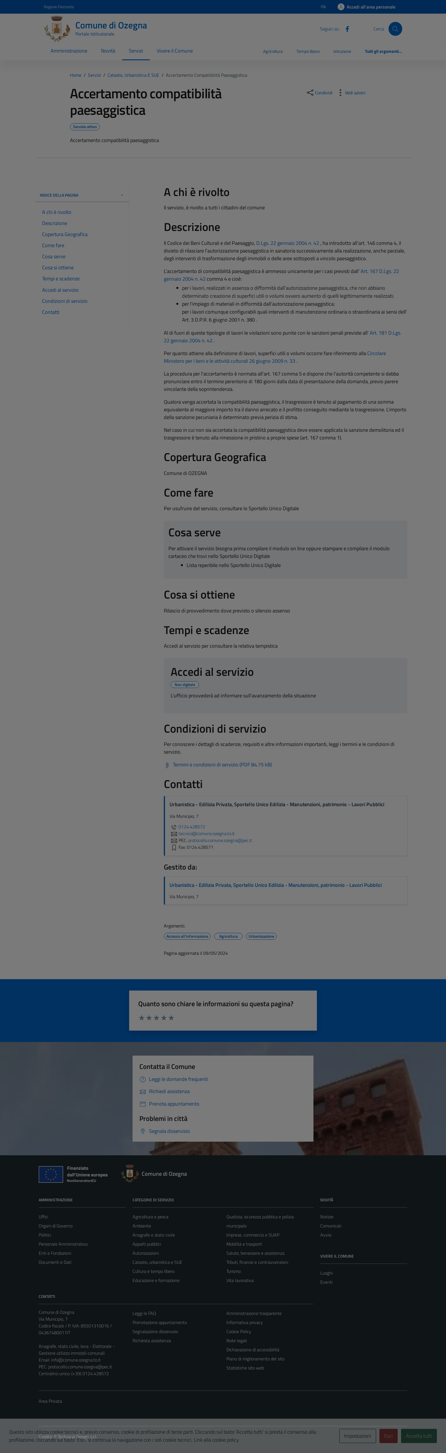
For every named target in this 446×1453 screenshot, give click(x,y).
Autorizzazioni (146, 1253)
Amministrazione (69, 51)
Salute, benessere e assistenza (255, 1253)
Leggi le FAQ (144, 1313)
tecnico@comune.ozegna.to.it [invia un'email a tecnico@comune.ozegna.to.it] (202, 833)
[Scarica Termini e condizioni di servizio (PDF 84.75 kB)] (218, 765)
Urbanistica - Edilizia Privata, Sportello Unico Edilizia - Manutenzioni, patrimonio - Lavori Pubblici (276, 885)
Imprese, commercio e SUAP (252, 1234)
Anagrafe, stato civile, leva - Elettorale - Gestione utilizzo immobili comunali (77, 1349)
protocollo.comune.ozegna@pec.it (80, 1366)
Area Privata (50, 1401)
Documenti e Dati (55, 1262)
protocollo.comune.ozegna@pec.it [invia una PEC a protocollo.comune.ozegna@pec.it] (220, 840)
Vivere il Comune (175, 51)
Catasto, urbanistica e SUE (157, 1262)
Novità (108, 51)
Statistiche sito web (245, 1367)
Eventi (326, 1282)
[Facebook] (345, 28)
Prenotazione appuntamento (160, 1322)
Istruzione (342, 51)
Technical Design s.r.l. (77, 1436)
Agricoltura (273, 51)
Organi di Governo (56, 1225)
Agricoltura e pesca (150, 1216)
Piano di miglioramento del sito (255, 1358)
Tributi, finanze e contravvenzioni (257, 1262)
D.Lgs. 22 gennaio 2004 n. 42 (287, 243)
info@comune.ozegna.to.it (76, 1359)
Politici (45, 1234)
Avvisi (325, 1234)
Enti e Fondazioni (55, 1253)
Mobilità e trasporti (244, 1244)
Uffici (43, 1216)
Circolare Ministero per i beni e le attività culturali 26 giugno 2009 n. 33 (275, 357)
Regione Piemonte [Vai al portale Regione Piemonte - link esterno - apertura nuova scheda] (59, 7)
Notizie (326, 1216)
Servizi (136, 51)
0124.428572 (187, 826)
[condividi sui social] (319, 92)
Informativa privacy (244, 1322)
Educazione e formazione (156, 1280)
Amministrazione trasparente (254, 1313)
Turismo (233, 1271)
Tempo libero (308, 51)
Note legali (236, 1340)
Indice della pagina (82, 195)
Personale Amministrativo (63, 1244)
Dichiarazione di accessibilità (252, 1349)
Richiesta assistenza (152, 1340)
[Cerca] (395, 29)
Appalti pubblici (147, 1244)
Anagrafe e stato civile (154, 1234)
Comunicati (330, 1225)
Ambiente (142, 1225)
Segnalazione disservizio (155, 1331)
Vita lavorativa (240, 1280)
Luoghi (326, 1272)
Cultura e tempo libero (153, 1271)
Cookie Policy (238, 1331)
